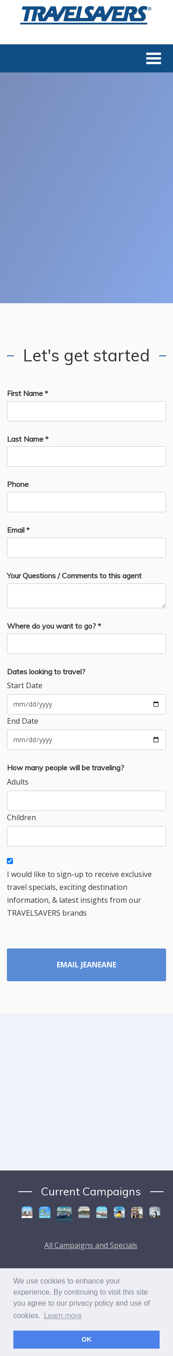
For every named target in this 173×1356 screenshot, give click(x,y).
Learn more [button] (63, 1316)
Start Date (24, 685)
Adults (18, 782)
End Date (22, 721)
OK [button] (87, 1339)
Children (21, 817)
